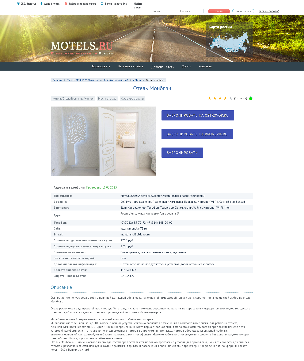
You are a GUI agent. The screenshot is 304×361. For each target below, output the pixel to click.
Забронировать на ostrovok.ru (198, 115)
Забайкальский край (115, 80)
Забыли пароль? (269, 11)
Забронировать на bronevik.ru (197, 133)
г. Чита (137, 80)
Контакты (205, 66)
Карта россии (220, 26)
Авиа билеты (52, 3)
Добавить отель (162, 67)
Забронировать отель (82, 3)
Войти (219, 11)
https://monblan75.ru (134, 228)
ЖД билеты (28, 3)
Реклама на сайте (130, 66)
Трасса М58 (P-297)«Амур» (82, 80)
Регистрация (243, 11)
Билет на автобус (116, 3)
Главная (57, 80)
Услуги (186, 66)
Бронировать (101, 66)
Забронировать (182, 152)
